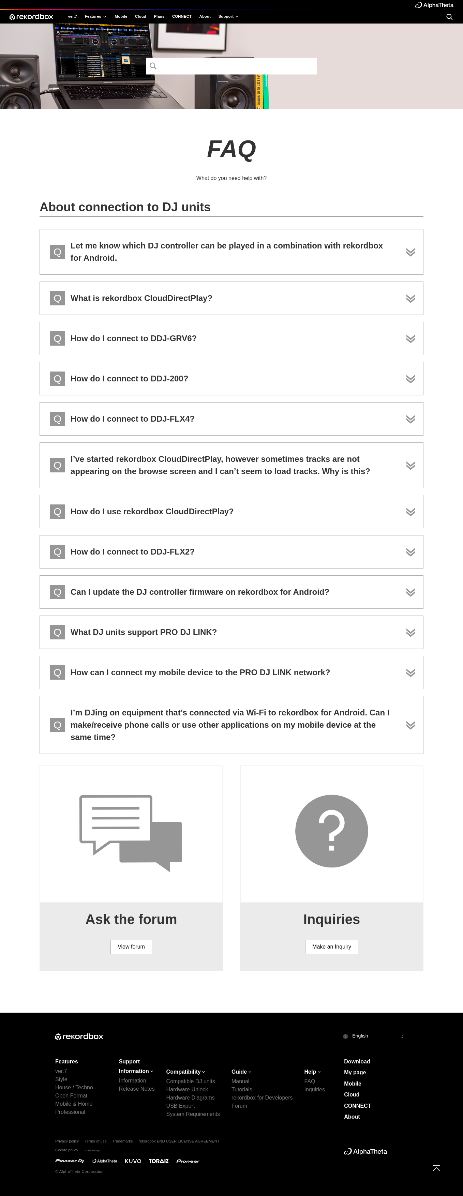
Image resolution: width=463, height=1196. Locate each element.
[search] (449, 16)
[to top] (436, 1168)
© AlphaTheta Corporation (79, 1171)
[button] (375, 1036)
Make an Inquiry (331, 947)
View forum (131, 947)
